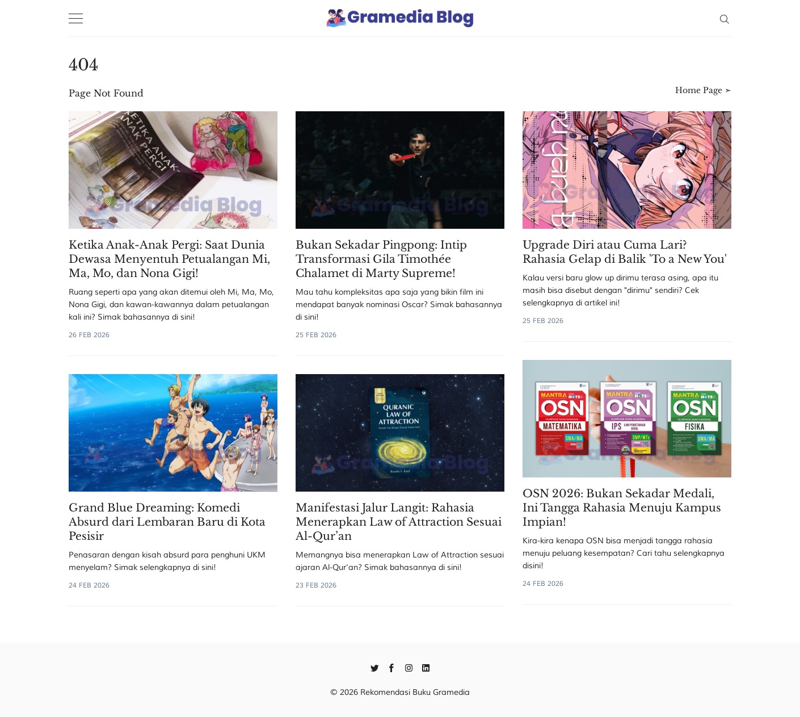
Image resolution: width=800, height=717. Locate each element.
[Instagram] (409, 667)
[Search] (724, 18)
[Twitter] (375, 667)
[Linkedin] (426, 667)
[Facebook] (392, 667)
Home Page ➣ (703, 90)
